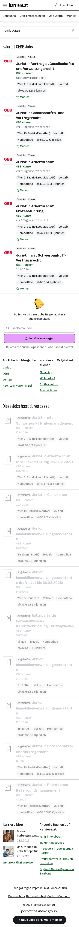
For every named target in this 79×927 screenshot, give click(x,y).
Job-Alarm (56, 16)
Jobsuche (9, 16)
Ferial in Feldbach (51, 836)
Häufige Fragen (21, 888)
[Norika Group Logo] (39, 912)
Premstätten (48, 390)
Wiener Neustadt (28, 598)
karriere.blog (13, 825)
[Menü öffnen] (5, 5)
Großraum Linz (49, 384)
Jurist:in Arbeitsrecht (35, 162)
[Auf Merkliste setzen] (23, 97)
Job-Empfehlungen (32, 16)
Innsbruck (23, 728)
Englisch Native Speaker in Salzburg (57, 871)
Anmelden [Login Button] (64, 5)
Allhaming (46, 372)
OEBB (6, 373)
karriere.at (48, 829)
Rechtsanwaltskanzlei (17, 385)
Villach (21, 641)
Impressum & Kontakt (46, 888)
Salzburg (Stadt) (28, 554)
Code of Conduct (58, 896)
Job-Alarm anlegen (39, 338)
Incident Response (52, 842)
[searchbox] (39, 30)
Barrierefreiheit (36, 896)
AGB (64, 888)
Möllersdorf (47, 378)
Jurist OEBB (14, 47)
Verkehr (8, 379)
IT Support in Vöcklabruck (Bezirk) (56, 851)
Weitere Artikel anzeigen (18, 862)
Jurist (7, 367)
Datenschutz (16, 896)
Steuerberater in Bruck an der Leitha (56, 861)
